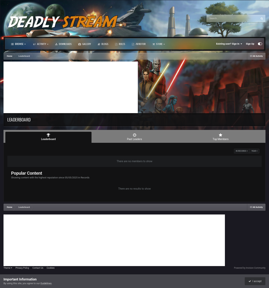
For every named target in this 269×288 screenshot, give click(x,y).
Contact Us (37, 268)
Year (254, 151)
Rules (120, 43)
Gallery (84, 43)
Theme (8, 268)
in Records (242, 151)
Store (158, 43)
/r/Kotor (138, 43)
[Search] (223, 18)
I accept (255, 281)
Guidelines (46, 283)
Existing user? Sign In (229, 43)
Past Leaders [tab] (134, 137)
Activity (41, 43)
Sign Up (250, 43)
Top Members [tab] (220, 137)
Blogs (103, 43)
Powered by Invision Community (249, 268)
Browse (18, 43)
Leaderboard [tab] (48, 137)
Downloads (63, 43)
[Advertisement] (71, 87)
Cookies (51, 268)
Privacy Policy (22, 268)
